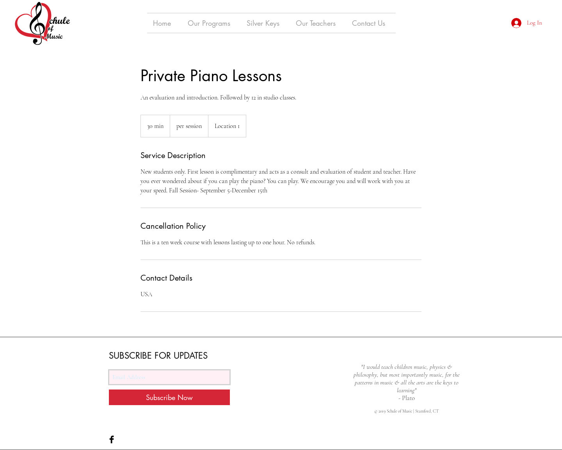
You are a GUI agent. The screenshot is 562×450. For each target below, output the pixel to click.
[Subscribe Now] (169, 397)
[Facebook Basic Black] (112, 439)
